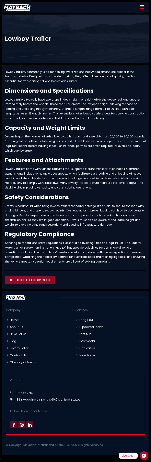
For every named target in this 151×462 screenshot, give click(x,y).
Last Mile (85, 334)
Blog (13, 341)
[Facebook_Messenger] (144, 455)
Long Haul (86, 320)
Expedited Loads (91, 327)
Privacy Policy (19, 348)
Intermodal (87, 341)
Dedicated (87, 348)
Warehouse (87, 355)
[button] (142, 7)
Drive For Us (18, 334)
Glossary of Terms (23, 362)
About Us (16, 327)
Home (14, 320)
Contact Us (18, 355)
